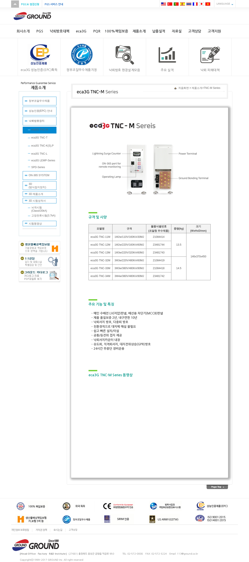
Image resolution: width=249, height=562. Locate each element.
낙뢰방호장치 (36, 120)
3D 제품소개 (36, 194)
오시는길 (57, 530)
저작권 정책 (41, 530)
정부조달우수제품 (39, 100)
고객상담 (73, 530)
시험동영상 (35, 223)
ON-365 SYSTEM (39, 175)
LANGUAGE (223, 4)
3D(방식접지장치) (37, 185)
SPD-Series (38, 167)
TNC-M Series (212, 87)
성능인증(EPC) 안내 (40, 110)
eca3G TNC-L (39, 153)
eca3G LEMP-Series (43, 160)
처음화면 (181, 87)
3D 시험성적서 (37, 200)
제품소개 (196, 87)
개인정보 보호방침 (20, 530)
